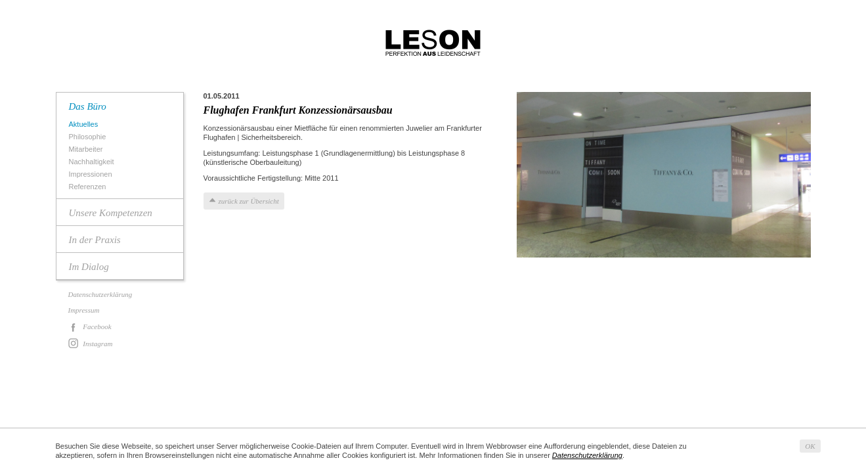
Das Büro (87, 106)
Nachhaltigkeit (93, 162)
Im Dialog (89, 266)
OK (810, 446)
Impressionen (92, 174)
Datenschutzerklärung (100, 294)
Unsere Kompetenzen (110, 213)
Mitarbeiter (87, 149)
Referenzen (89, 187)
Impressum (84, 310)
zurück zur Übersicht (249, 201)
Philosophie (89, 137)
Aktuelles (85, 124)
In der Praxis (95, 240)
